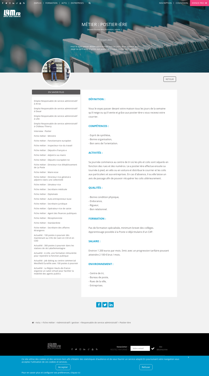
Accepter (63, 367)
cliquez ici (75, 372)
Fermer (188, 357)
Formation (51, 3)
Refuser (146, 367)
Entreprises (77, 3)
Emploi (37, 3)
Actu (64, 3)
